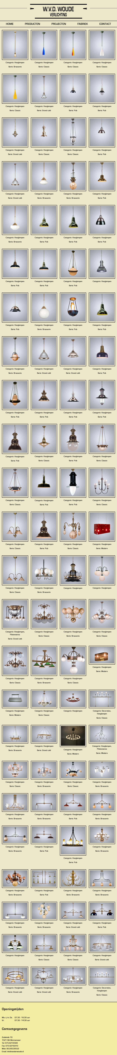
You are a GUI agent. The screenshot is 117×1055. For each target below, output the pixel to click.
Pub (75, 110)
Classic (46, 67)
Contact (105, 23)
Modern (104, 548)
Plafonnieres (15, 635)
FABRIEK (82, 23)
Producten (32, 23)
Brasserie (18, 67)
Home (10, 23)
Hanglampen (19, 63)
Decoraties (106, 711)
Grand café (46, 110)
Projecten (58, 23)
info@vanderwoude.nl (15, 1052)
